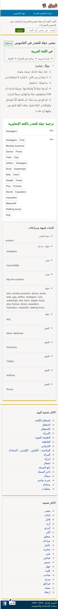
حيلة (47, 246)
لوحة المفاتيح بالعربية (42, 13)
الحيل (46, 342)
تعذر (47, 260)
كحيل (46, 328)
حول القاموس (19, 13)
